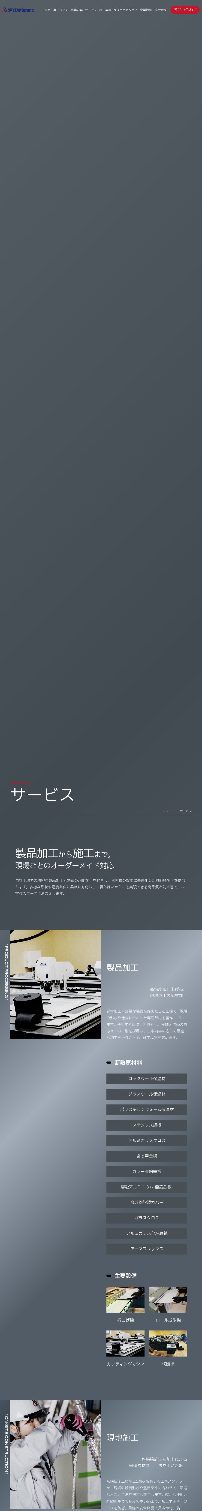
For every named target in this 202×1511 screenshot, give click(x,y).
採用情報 (160, 10)
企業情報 (146, 10)
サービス (91, 10)
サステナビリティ (126, 10)
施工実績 (105, 10)
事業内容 (77, 10)
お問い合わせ (185, 10)
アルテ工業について (55, 10)
